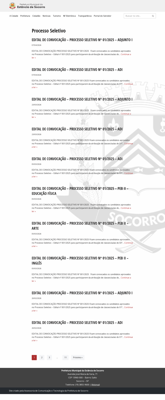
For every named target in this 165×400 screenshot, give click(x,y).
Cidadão (37, 15)
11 (65, 363)
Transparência (86, 15)
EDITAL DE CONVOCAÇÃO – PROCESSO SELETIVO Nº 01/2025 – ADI (77, 70)
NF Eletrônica (70, 15)
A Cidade (14, 15)
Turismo (57, 15)
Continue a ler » (44, 88)
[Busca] (137, 15)
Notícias (47, 15)
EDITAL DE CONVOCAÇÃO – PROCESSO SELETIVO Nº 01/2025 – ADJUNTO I (82, 39)
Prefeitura (25, 15)
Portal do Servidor (104, 15)
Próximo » (78, 363)
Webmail (95, 390)
